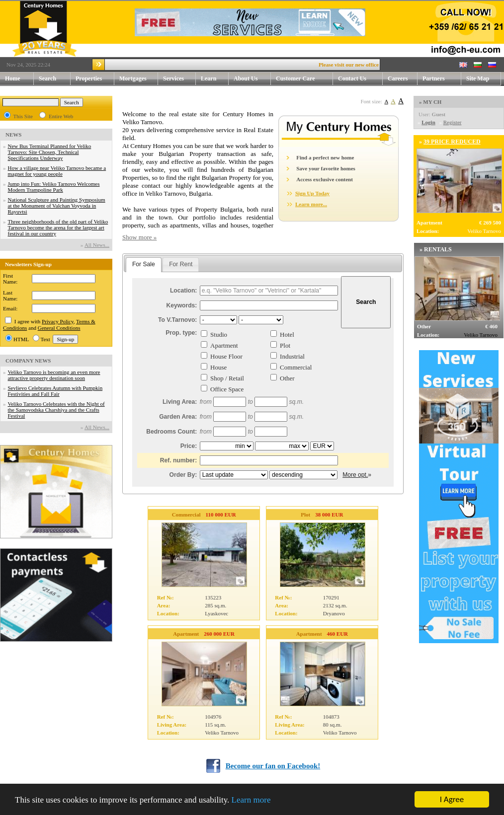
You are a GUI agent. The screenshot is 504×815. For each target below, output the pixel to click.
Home (12, 78)
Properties (95, 78)
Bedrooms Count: (171, 431)
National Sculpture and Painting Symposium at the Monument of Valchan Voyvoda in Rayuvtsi (56, 206)
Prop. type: (181, 332)
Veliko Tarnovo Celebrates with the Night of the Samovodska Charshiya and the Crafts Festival (56, 410)
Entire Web (61, 116)
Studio (218, 334)
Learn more (251, 800)
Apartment (224, 345)
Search (47, 78)
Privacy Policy (58, 321)
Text (45, 339)
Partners (433, 78)
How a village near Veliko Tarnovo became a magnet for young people (57, 171)
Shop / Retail (227, 378)
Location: (183, 290)
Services (179, 78)
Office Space (227, 389)
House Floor (226, 356)
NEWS (13, 135)
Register (452, 122)
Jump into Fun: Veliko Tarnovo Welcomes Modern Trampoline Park (54, 187)
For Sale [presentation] (143, 264)
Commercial (296, 367)
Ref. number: (178, 460)
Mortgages (133, 78)
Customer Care (295, 78)
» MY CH (430, 102)
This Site (23, 116)
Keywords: (182, 305)
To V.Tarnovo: (177, 319)
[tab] (144, 264)
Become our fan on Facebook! (273, 766)
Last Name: (10, 295)
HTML (21, 339)
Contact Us (360, 78)
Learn (215, 78)
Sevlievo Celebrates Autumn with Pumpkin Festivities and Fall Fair (55, 391)
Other (287, 378)
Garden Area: (178, 416)
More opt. (355, 474)
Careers (398, 78)
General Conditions (59, 328)
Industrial (292, 356)
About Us (252, 78)
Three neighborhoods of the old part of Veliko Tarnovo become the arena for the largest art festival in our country (58, 227)
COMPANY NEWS (28, 361)
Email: (10, 308)
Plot (285, 345)
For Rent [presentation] (180, 264)
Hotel (287, 334)
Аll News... (96, 245)
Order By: (183, 474)
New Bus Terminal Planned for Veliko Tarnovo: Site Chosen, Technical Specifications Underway (49, 152)
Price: (188, 446)
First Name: (10, 279)
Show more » (139, 237)
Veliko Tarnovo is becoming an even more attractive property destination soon (54, 375)
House (218, 367)
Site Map (477, 78)
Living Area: (180, 401)
